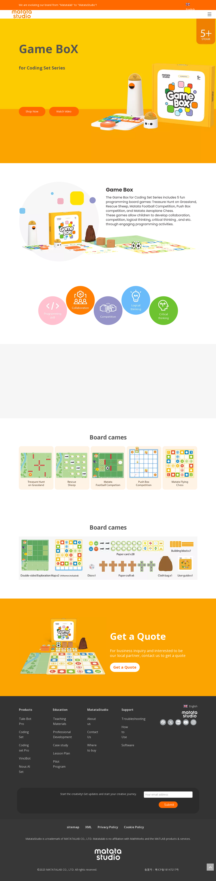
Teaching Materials (59, 721)
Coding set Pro (24, 747)
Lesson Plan (61, 753)
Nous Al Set (24, 769)
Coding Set (24, 734)
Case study (60, 745)
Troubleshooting (133, 719)
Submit (169, 805)
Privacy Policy (108, 827)
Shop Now (32, 111)
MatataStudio (97, 710)
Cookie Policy (134, 827)
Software (127, 745)
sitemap (73, 827)
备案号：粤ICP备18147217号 (160, 869)
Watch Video (63, 111)
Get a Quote (124, 667)
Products (25, 710)
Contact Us (92, 734)
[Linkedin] (178, 722)
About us (91, 721)
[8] (62, 646)
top (210, 867)
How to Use (124, 732)
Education (60, 710)
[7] (108, 558)
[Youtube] (186, 722)
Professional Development (62, 734)
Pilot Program (59, 764)
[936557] (189, 714)
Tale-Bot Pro (25, 721)
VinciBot (25, 758)
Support (127, 710)
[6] (108, 468)
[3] (108, 305)
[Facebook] (163, 722)
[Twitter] (171, 722)
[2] (108, 221)
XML (88, 827)
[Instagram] (193, 722)
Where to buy (92, 747)
